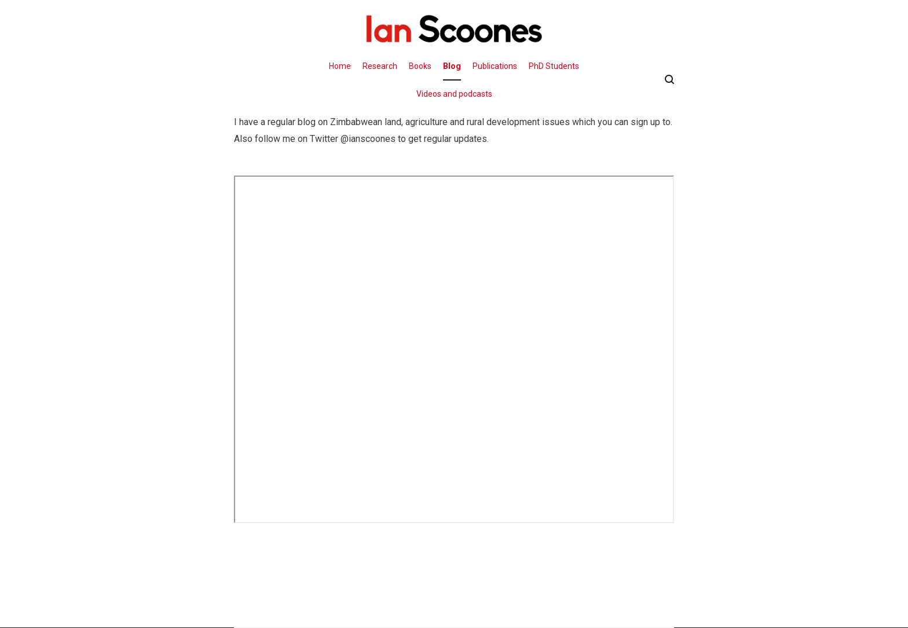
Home (340, 66)
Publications (495, 66)
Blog (452, 66)
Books (420, 66)
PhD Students (554, 66)
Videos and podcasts (454, 93)
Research (380, 66)
